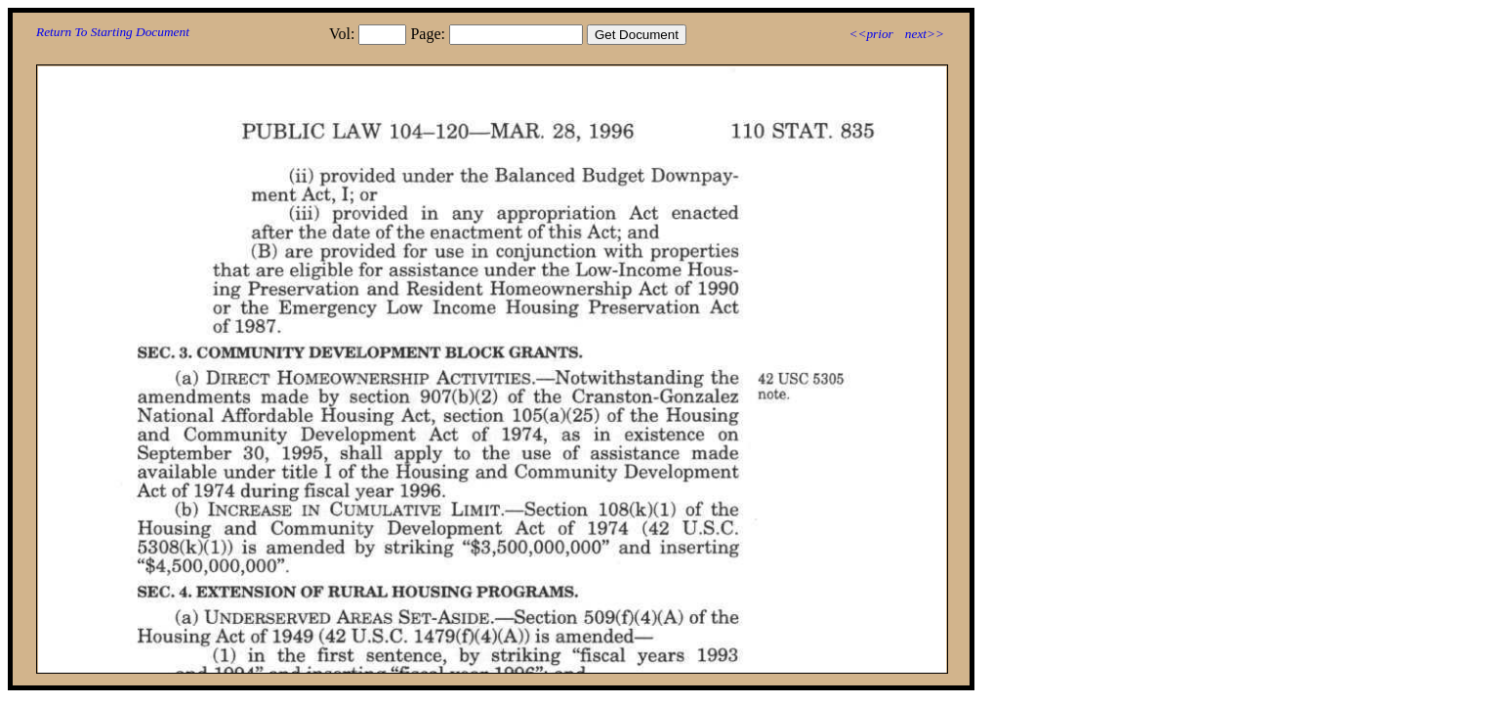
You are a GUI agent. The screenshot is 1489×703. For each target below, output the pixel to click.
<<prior (870, 33)
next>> (924, 33)
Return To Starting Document (112, 31)
